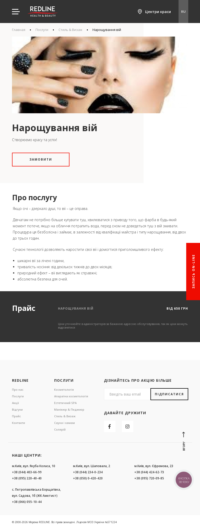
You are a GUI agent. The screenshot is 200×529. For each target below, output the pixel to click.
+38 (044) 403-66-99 (27, 472)
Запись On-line (193, 271)
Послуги (42, 29)
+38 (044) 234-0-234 (88, 472)
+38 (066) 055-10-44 (27, 502)
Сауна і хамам (64, 423)
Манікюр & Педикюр (69, 409)
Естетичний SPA (65, 403)
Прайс (16, 416)
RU (183, 11)
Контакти (18, 423)
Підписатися (169, 394)
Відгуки (17, 409)
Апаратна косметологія (71, 396)
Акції (15, 403)
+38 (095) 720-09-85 (149, 478)
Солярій (60, 429)
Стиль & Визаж (70, 29)
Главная (18, 29)
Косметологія (64, 389)
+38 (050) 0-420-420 (88, 478)
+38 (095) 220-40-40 (27, 478)
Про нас (17, 389)
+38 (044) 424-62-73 (149, 472)
